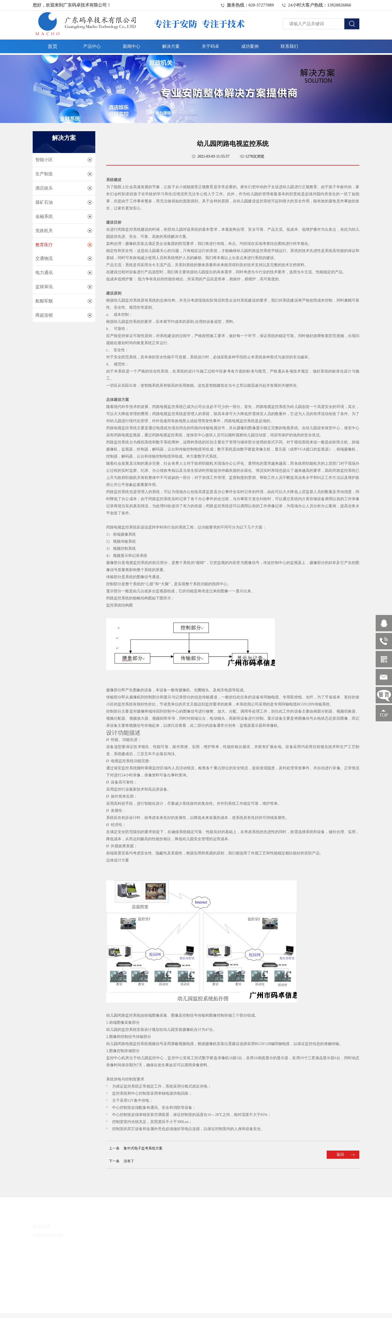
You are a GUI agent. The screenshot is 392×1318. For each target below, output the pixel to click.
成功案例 (250, 45)
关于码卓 (210, 45)
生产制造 (44, 174)
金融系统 (44, 216)
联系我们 (289, 45)
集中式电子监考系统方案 (143, 1148)
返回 (340, 1154)
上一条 (114, 1148)
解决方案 (171, 45)
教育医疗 (44, 244)
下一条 (114, 1161)
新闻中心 (131, 45)
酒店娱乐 (44, 188)
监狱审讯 (44, 286)
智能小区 (44, 159)
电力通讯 (44, 272)
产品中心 (92, 45)
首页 (52, 45)
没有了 (129, 1161)
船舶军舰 (44, 301)
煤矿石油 (44, 202)
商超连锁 (44, 315)
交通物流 (44, 258)
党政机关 (44, 230)
